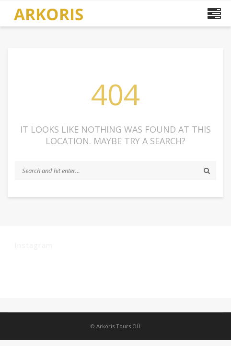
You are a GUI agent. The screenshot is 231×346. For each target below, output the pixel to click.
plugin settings (123, 279)
